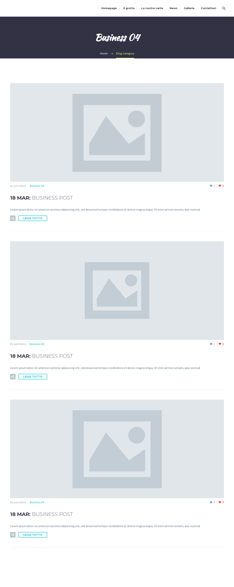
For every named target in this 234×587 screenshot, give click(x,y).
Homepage (109, 8)
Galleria (189, 8)
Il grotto (129, 8)
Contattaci (208, 8)
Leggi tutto (32, 218)
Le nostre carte (152, 8)
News (173, 8)
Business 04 (37, 186)
